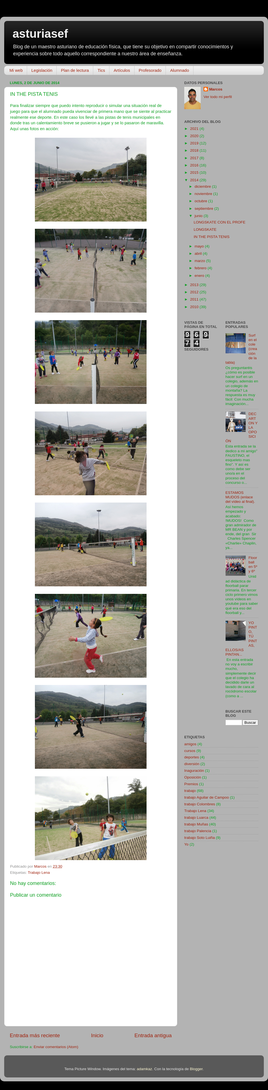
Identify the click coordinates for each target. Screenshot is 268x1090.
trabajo (190, 791)
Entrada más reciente (35, 1035)
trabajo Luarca (196, 817)
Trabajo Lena (39, 872)
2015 (195, 172)
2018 (195, 150)
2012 (195, 292)
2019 (195, 143)
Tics (101, 70)
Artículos (122, 70)
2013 (195, 285)
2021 (195, 129)
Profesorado (150, 70)
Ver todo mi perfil (218, 97)
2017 (195, 158)
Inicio (97, 1035)
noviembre (204, 194)
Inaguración (194, 770)
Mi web (16, 70)
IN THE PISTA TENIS (211, 237)
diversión (191, 764)
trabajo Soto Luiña (199, 838)
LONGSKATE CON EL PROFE (219, 222)
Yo (186, 844)
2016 (195, 165)
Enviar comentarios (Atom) (56, 1047)
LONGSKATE (205, 229)
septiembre (204, 208)
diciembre (203, 186)
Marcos (215, 89)
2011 (195, 299)
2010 (195, 307)
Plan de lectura (75, 70)
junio (199, 216)
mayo (200, 246)
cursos (189, 751)
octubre (201, 201)
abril (199, 253)
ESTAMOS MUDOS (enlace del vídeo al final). (240, 497)
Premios (191, 784)
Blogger (196, 1069)
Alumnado (179, 70)
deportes (191, 757)
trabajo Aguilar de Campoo (206, 797)
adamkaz (144, 1069)
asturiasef (40, 33)
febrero (201, 268)
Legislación (41, 70)
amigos (190, 744)
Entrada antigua (153, 1035)
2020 (195, 136)
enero (200, 275)
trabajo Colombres (199, 804)
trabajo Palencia (197, 831)
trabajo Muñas (196, 824)
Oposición (192, 777)
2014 (195, 180)
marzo (200, 261)
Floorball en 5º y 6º (252, 564)
